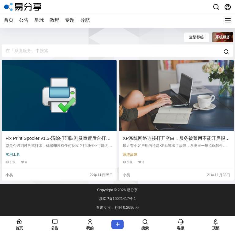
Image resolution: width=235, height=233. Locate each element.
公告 (24, 20)
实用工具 (13, 154)
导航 (85, 20)
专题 (70, 20)
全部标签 (196, 37)
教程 (54, 20)
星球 (39, 20)
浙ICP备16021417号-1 (117, 199)
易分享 (132, 190)
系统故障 (130, 154)
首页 (8, 20)
